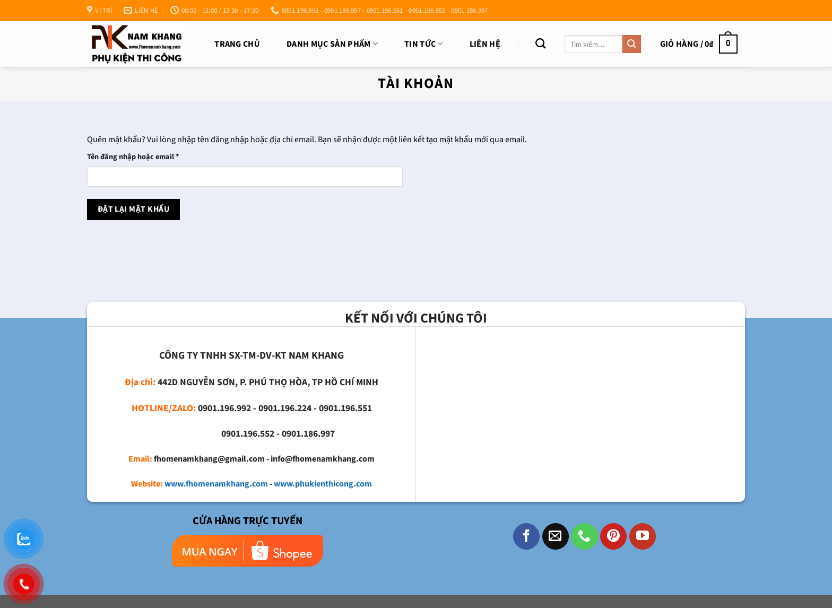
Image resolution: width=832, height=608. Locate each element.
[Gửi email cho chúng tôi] (555, 536)
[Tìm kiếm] (540, 43)
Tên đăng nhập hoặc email (141, 157)
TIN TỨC (423, 44)
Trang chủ (237, 44)
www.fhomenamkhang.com (216, 484)
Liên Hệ (485, 44)
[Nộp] (631, 44)
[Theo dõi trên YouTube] (642, 536)
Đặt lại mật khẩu (133, 209)
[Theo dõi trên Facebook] (526, 536)
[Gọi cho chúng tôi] (584, 536)
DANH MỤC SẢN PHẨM (332, 44)
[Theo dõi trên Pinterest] (613, 536)
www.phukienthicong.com (323, 484)
